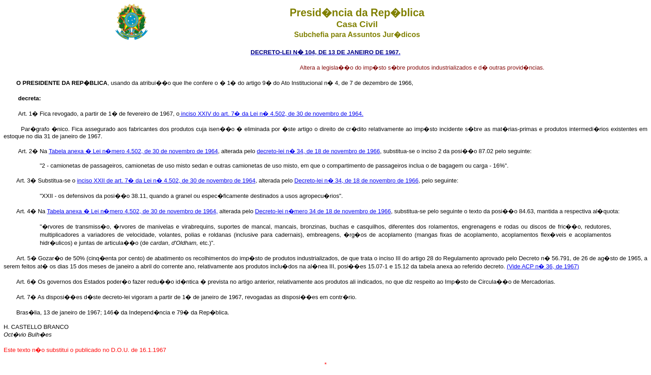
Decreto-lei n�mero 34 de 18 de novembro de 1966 (323, 211)
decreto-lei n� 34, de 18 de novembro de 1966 (318, 151)
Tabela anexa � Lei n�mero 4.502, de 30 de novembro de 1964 (133, 151)
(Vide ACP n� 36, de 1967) (543, 266)
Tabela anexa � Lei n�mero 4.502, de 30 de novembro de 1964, (132, 211)
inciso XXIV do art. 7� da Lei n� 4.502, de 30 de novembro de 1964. (271, 113)
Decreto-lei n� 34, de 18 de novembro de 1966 (356, 180)
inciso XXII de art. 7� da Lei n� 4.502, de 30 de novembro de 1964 (166, 180)
